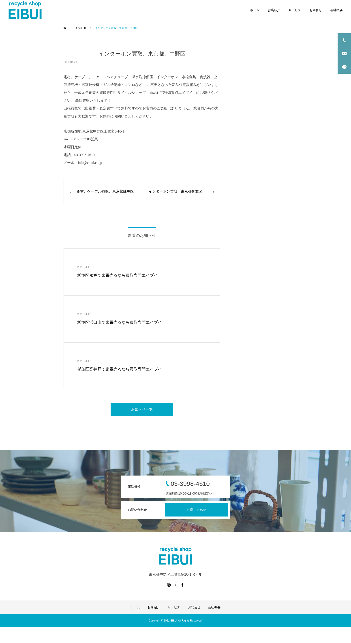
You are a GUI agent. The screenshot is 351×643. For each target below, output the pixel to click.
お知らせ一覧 (142, 409)
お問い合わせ (196, 510)
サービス (295, 10)
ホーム (254, 10)
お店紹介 (274, 10)
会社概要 (336, 10)
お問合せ (315, 10)
